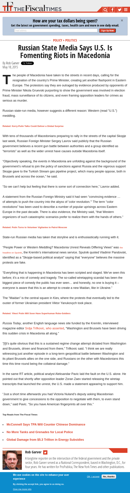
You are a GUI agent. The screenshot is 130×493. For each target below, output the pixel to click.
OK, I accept (93, 476)
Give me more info (22, 489)
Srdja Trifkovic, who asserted (44, 328)
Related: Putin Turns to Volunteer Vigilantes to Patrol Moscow (35, 227)
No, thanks (109, 476)
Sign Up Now (107, 30)
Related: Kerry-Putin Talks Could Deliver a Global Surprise (33, 126)
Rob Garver (12, 63)
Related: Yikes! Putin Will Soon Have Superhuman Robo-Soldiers (37, 313)
